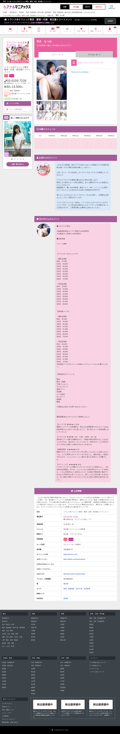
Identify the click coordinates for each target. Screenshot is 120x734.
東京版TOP (13, 12)
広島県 (33, 668)
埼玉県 (33, 624)
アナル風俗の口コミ (95, 665)
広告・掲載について (8, 710)
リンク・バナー (6, 713)
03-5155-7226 (16, 80)
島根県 (33, 678)
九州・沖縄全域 (65, 665)
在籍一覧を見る (17, 164)
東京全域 (4, 621)
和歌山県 (63, 640)
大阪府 (62, 624)
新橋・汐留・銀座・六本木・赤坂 (12, 637)
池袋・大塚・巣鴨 (7, 630)
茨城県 (33, 634)
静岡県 (91, 627)
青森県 (4, 675)
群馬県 (33, 640)
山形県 (4, 681)
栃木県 (33, 637)
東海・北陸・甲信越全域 (96, 621)
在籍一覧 (50, 15)
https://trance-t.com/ (70, 554)
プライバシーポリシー (8, 719)
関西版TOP (63, 618)
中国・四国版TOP (36, 662)
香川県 (33, 684)
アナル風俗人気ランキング (97, 662)
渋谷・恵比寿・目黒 (8, 624)
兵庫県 (62, 630)
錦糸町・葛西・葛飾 (8, 643)
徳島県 (33, 687)
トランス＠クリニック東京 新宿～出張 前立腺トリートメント (24, 15)
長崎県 (62, 678)
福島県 (4, 687)
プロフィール (57, 55)
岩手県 (4, 684)
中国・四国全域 (36, 665)
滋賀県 (62, 634)
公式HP (110, 21)
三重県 (91, 637)
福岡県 (62, 668)
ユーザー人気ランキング (96, 672)
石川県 (91, 646)
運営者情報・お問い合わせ (10, 722)
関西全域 (63, 621)
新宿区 (66, 598)
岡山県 (33, 672)
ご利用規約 (5, 716)
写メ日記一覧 (94, 55)
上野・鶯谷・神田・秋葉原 (10, 640)
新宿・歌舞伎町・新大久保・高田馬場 (38, 12)
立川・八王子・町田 (8, 646)
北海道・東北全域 (7, 665)
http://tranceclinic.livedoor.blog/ (74, 574)
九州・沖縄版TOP (65, 662)
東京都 (21, 12)
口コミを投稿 (13, 103)
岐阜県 (91, 634)
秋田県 (4, 678)
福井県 (91, 652)
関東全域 (34, 621)
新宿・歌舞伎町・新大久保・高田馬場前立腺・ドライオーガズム (74, 12)
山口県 (33, 681)
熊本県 (62, 672)
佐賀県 (62, 675)
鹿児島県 (63, 687)
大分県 (62, 681)
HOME (5, 12)
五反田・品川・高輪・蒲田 (10, 634)
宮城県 (4, 668)
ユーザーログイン (7, 703)
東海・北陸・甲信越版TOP (97, 618)
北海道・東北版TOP (8, 662)
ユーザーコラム (94, 668)
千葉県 (33, 630)
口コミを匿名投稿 (14, 109)
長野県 (91, 643)
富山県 (91, 649)
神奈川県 (34, 627)
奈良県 (62, 637)
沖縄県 (62, 690)
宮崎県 (62, 684)
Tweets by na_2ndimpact (80, 72)
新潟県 (91, 630)
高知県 (33, 693)
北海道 (4, 672)
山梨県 (91, 640)
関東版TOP (34, 618)
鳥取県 (33, 675)
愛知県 (91, 624)
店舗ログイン (6, 706)
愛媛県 (33, 690)
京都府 (62, 627)
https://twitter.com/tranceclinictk (74, 559)
